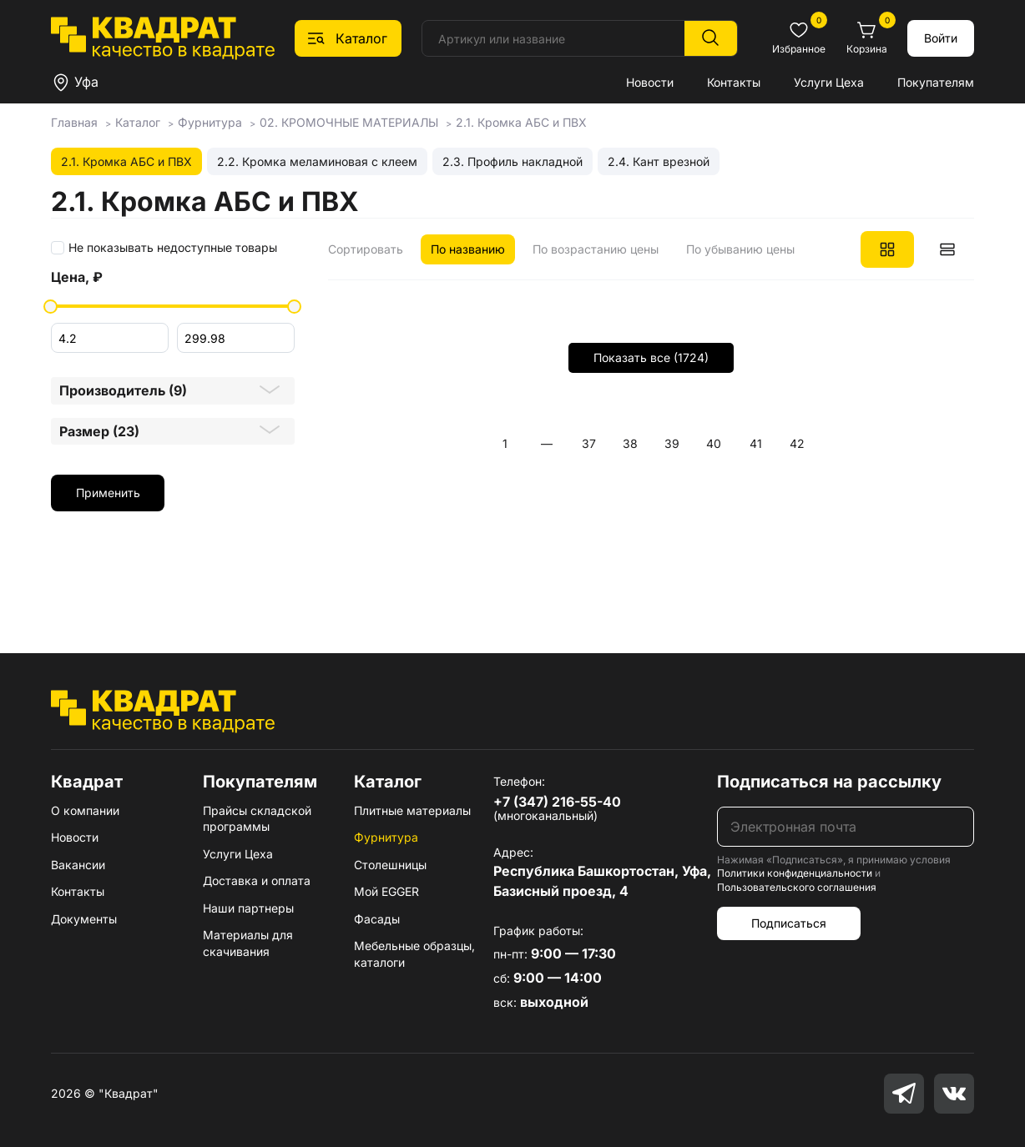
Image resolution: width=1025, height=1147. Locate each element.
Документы (84, 919)
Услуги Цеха (829, 82)
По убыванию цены (740, 249)
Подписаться (788, 923)
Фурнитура (386, 837)
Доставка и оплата (257, 880)
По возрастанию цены (596, 249)
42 (797, 443)
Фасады (377, 919)
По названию (468, 249)
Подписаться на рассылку (829, 782)
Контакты (733, 82)
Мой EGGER (386, 891)
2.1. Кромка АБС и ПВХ (126, 161)
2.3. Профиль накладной (512, 161)
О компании (85, 810)
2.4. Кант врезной (658, 161)
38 (630, 443)
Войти (940, 38)
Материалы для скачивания (248, 943)
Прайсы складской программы (257, 818)
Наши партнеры (248, 908)
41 (756, 443)
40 (713, 443)
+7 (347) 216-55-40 (557, 801)
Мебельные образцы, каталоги (414, 953)
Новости (650, 82)
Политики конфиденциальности (794, 873)
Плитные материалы (412, 810)
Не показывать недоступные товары (172, 247)
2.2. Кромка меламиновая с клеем (317, 161)
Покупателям (935, 82)
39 (671, 443)
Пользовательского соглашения (796, 887)
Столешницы (390, 865)
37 (589, 443)
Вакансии (78, 865)
